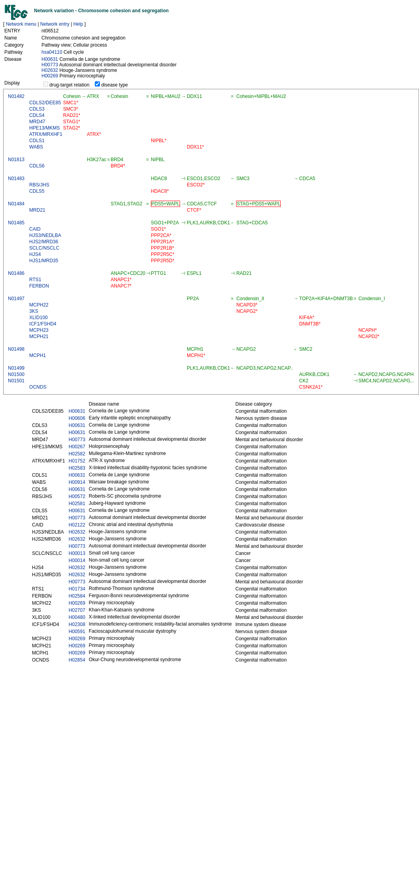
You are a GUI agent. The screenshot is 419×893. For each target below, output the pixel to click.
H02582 (77, 454)
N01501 (16, 381)
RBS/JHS (39, 185)
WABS (36, 147)
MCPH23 (39, 330)
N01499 (16, 368)
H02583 (77, 468)
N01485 (16, 223)
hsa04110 (51, 52)
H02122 (77, 525)
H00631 (49, 59)
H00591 (77, 631)
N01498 (16, 349)
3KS (33, 311)
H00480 (77, 617)
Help (78, 24)
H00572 (77, 496)
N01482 (16, 96)
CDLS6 (37, 166)
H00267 (77, 446)
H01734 (77, 589)
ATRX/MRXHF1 (45, 134)
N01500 (16, 374)
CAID (35, 229)
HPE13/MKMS (44, 128)
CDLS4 (37, 115)
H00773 (49, 65)
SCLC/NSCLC (44, 248)
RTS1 (35, 279)
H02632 (49, 70)
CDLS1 (37, 140)
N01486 (16, 273)
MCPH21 (39, 336)
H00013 (77, 553)
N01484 (16, 204)
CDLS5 (37, 191)
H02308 (77, 624)
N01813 (16, 159)
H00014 (77, 560)
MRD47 (37, 121)
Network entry (55, 24)
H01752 (77, 461)
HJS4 (35, 254)
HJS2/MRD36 (43, 241)
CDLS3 (37, 109)
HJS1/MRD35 (43, 260)
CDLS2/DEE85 (45, 102)
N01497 (16, 298)
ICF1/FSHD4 (42, 324)
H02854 (77, 660)
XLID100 (38, 317)
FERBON (39, 286)
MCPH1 (37, 355)
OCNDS (37, 387)
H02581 (77, 503)
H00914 (77, 482)
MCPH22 (39, 305)
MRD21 (37, 210)
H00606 (77, 418)
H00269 (49, 76)
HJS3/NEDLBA (45, 235)
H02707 (77, 610)
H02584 (77, 596)
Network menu (21, 24)
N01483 (16, 178)
